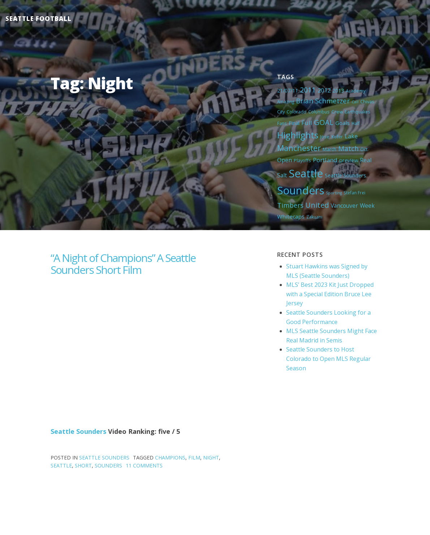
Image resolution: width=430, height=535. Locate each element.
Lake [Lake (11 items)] (351, 136)
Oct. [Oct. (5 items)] (364, 149)
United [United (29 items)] (317, 205)
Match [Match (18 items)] (348, 148)
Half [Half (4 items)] (356, 123)
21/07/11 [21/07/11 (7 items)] (287, 90)
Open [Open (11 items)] (284, 160)
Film (194, 457)
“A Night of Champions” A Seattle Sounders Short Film (123, 263)
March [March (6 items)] (329, 149)
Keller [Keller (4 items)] (337, 136)
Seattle (61, 465)
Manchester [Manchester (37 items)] (299, 148)
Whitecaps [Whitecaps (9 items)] (291, 216)
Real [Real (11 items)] (365, 160)
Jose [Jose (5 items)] (325, 136)
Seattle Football (38, 18)
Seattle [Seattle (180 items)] (306, 173)
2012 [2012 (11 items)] (324, 90)
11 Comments (144, 465)
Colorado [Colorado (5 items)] (296, 111)
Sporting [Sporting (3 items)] (334, 192)
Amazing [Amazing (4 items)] (285, 101)
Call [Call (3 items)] (355, 101)
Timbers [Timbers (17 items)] (290, 205)
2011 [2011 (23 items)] (308, 90)
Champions (170, 457)
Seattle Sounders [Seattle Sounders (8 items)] (345, 175)
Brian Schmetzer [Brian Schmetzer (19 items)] (323, 100)
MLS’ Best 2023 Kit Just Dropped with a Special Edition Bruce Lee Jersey (330, 294)
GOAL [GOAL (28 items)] (324, 122)
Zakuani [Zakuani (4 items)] (314, 217)
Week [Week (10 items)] (367, 206)
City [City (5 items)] (281, 111)
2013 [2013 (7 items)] (338, 90)
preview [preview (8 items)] (348, 160)
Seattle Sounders (78, 431)
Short (83, 465)
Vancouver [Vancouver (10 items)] (344, 206)
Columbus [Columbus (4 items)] (319, 112)
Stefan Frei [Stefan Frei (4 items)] (354, 192)
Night (211, 457)
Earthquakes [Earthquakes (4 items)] (357, 112)
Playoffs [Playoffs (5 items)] (302, 160)
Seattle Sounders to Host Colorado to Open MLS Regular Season (328, 358)
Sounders (108, 465)
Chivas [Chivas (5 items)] (367, 101)
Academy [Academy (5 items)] (355, 90)
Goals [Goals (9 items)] (342, 122)
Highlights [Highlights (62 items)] (297, 135)
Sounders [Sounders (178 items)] (300, 190)
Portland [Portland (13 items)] (325, 160)
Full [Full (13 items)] (306, 122)
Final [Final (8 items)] (294, 122)
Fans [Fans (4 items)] (282, 123)
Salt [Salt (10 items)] (282, 175)
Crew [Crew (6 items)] (337, 111)
